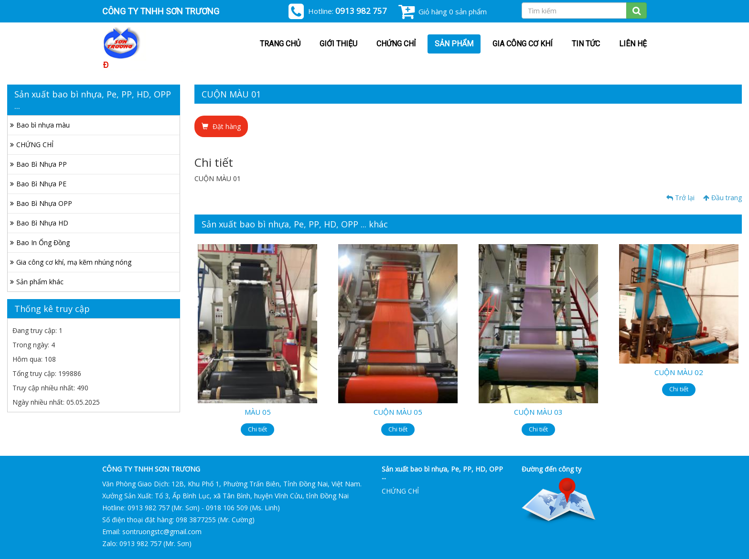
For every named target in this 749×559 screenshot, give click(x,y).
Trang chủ (280, 43)
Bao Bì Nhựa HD (42, 222)
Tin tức (586, 43)
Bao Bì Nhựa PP (41, 164)
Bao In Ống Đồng (43, 242)
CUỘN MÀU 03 (538, 412)
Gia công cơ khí (522, 43)
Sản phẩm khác (40, 281)
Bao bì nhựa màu (43, 124)
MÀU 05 (258, 412)
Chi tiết (257, 429)
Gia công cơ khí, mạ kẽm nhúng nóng (73, 262)
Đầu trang (722, 197)
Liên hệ (633, 43)
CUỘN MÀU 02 (678, 372)
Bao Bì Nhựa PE (41, 183)
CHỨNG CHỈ (396, 43)
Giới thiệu (338, 43)
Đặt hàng (221, 126)
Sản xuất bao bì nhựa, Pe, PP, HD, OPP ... (442, 472)
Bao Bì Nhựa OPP (44, 203)
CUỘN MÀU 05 (398, 412)
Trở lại (680, 197)
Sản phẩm (454, 43)
